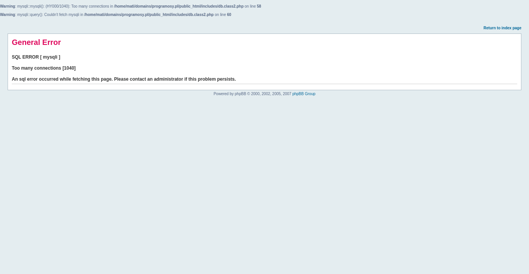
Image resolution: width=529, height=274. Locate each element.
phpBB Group (303, 94)
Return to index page (502, 28)
